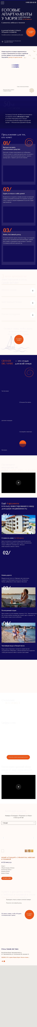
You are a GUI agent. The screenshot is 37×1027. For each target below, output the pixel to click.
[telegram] (2, 961)
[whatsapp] (4, 961)
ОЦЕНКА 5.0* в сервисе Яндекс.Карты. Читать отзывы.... (15, 957)
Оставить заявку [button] (31, 32)
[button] (6, 878)
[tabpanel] (18, 855)
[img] (35, 5)
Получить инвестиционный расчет (18, 757)
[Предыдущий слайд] (3, 838)
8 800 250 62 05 (31, 2)
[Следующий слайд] (33, 838)
